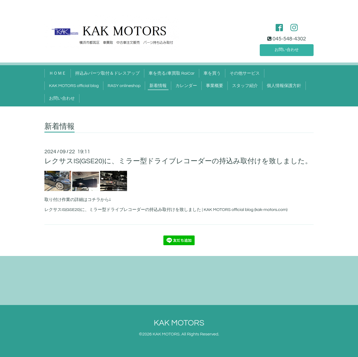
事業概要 (214, 86)
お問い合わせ (287, 49)
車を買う (212, 73)
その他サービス (245, 73)
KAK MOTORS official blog (74, 86)
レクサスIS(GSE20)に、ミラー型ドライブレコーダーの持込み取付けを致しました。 (178, 161)
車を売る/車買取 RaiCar (172, 73)
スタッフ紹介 (245, 86)
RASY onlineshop (124, 86)
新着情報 (158, 86)
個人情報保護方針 (284, 86)
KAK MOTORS (179, 323)
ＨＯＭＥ (57, 73)
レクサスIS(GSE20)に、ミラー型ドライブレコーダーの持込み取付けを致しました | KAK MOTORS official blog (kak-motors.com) (165, 209)
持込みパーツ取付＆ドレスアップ (107, 73)
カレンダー (186, 86)
